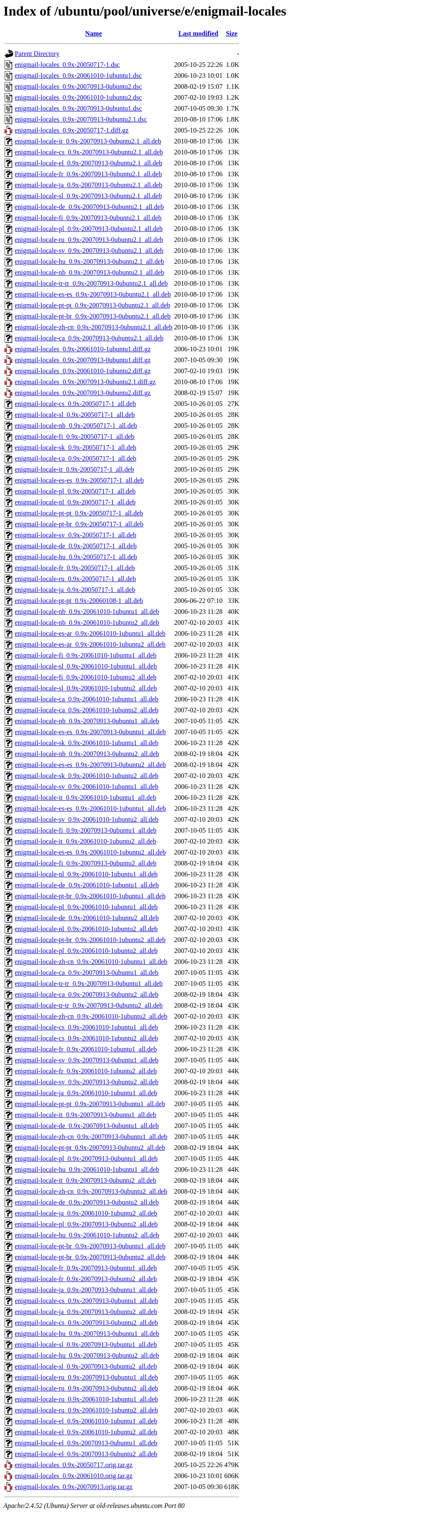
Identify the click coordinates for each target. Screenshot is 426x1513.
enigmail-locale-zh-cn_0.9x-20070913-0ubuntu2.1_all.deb (94, 327)
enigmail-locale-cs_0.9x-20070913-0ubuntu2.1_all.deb (89, 152)
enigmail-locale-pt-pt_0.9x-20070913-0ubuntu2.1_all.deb (92, 305)
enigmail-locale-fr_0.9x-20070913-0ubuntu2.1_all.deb (88, 174)
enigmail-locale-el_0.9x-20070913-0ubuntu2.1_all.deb (88, 163)
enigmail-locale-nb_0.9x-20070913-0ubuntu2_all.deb (87, 753)
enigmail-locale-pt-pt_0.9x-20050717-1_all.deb (79, 513)
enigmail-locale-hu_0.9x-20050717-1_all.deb (76, 556)
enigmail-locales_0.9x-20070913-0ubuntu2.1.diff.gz (85, 381)
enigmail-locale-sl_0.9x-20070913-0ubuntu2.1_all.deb (88, 195)
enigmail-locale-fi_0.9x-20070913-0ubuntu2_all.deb (86, 863)
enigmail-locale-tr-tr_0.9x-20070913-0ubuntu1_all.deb (89, 983)
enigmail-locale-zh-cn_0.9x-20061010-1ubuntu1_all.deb (91, 961)
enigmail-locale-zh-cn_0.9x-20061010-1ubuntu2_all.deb (91, 1016)
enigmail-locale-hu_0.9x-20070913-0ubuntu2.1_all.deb (89, 261)
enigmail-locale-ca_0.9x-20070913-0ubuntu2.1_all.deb (89, 338)
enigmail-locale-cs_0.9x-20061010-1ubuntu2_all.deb (86, 1038)
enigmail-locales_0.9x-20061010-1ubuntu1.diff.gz (83, 349)
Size (232, 33)
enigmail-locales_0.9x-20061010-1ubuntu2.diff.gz (83, 370)
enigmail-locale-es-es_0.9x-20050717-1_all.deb (79, 480)
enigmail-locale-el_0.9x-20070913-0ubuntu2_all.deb (86, 1453)
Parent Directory (37, 53)
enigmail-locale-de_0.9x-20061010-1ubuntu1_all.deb (87, 885)
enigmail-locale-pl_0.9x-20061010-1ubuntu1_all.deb (86, 906)
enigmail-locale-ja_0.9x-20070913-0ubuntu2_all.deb (86, 1311)
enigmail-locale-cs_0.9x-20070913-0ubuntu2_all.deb (86, 1322)
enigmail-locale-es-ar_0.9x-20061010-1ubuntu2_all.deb (90, 644)
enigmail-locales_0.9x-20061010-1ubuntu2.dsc (78, 97)
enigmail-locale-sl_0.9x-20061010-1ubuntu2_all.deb (86, 688)
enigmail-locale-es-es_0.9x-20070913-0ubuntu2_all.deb (90, 764)
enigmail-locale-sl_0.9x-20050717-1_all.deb (75, 414)
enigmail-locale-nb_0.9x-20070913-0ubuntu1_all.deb (87, 721)
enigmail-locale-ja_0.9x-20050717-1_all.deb (75, 589)
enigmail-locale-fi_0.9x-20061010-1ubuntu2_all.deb (86, 677)
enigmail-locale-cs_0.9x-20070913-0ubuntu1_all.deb (86, 1300)
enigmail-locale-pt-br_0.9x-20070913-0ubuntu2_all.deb (90, 1257)
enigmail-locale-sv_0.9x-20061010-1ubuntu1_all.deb (86, 786)
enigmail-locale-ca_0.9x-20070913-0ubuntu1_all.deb (86, 972)
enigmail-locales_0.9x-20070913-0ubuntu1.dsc (78, 108)
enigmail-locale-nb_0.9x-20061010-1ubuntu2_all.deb (87, 622)
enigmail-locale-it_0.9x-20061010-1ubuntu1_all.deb (85, 797)
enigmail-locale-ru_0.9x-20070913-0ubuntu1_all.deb (86, 1377)
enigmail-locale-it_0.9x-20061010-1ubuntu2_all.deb (85, 841)
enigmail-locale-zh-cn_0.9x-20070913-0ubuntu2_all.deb (91, 1191)
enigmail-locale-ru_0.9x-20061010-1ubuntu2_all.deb (86, 1410)
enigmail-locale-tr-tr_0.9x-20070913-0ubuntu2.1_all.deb (91, 283)
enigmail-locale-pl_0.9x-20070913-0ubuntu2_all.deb (86, 1224)
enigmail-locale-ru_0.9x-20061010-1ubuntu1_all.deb (86, 1399)
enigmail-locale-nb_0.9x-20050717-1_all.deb (76, 425)
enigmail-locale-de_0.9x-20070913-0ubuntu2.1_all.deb (89, 206)
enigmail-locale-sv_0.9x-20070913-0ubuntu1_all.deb (86, 1060)
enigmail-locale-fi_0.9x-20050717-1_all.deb (74, 436)
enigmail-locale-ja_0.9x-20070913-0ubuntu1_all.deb (86, 1289)
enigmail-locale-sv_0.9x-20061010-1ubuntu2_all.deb (86, 819)
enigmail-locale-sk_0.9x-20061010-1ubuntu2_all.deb (86, 775)
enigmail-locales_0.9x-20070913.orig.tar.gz (74, 1486)
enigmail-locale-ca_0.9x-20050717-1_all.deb (75, 458)
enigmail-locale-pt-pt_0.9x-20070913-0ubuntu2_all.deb (90, 1147)
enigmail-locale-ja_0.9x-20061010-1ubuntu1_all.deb (86, 1092)
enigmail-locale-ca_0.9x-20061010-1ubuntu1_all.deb (86, 699)
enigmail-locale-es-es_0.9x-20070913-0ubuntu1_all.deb (90, 731)
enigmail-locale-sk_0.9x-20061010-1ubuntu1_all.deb (86, 742)
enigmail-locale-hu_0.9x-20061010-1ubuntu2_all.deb (87, 1235)
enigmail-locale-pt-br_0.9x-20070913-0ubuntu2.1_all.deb (92, 316)
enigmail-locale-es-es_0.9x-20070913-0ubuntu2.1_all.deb (93, 294)
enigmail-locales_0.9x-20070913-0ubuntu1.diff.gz (83, 360)
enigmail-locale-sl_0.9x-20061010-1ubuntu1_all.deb (86, 666)
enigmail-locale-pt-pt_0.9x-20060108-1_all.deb (79, 600)
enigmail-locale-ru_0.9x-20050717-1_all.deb (75, 578)
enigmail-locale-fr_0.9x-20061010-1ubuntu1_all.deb (86, 1049)
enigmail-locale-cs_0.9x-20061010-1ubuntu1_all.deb (86, 1027)
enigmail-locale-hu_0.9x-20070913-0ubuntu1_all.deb (87, 1333)
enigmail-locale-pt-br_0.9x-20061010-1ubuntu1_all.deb (90, 896)
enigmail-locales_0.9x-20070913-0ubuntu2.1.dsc (81, 119)
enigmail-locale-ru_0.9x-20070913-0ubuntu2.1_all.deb (89, 239)
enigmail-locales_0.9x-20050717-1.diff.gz (71, 130)
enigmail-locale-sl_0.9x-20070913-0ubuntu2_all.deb (86, 1366)
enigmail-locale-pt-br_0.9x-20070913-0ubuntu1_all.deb (90, 1246)
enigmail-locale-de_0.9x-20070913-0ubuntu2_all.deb (87, 1202)
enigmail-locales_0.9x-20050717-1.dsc (67, 64)
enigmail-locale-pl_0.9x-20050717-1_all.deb (75, 491)
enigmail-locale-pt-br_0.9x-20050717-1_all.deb (79, 524)
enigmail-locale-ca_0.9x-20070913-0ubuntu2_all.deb (86, 994)
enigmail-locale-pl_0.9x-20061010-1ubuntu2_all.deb (86, 950)
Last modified (198, 33)
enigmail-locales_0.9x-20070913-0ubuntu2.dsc (78, 86)
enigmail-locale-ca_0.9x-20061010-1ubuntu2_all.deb (86, 710)
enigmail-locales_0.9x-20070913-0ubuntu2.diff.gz (83, 392)
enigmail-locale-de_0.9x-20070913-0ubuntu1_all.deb (87, 1125)
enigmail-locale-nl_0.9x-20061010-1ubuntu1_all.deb (86, 874)
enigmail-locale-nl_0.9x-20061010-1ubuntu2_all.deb (86, 928)
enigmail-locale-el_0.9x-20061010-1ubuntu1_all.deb (86, 1421)
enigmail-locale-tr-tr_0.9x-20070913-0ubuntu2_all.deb (89, 1005)
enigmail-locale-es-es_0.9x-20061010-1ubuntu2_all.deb (90, 852)
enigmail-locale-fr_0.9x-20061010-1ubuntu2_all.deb (86, 1071)
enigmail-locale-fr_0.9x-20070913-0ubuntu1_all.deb (86, 1267)
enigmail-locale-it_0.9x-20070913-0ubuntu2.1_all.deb (88, 141)
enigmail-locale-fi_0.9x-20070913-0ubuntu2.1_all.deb (88, 217)
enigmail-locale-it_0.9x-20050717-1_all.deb (74, 469)
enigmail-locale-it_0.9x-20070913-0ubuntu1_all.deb (85, 1114)
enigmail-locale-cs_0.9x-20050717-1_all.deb (75, 403)
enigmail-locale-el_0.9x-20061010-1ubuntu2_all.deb (86, 1432)
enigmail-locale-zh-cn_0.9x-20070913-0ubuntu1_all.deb (91, 1136)
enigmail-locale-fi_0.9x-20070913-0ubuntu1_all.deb (86, 830)
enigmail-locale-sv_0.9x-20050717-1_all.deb (75, 535)
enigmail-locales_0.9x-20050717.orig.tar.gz (74, 1464)
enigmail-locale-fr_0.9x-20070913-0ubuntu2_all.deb (86, 1278)
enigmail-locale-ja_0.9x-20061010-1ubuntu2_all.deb (86, 1213)
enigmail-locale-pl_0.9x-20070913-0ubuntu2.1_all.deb (88, 228)
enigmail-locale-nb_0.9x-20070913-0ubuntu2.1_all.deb (89, 272)
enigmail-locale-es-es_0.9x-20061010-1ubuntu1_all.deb (90, 808)
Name (93, 33)
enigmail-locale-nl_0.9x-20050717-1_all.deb (75, 502)
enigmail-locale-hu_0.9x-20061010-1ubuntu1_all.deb (87, 1169)
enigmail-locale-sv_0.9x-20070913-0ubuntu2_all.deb (86, 1082)
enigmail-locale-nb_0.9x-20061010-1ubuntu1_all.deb (87, 611)
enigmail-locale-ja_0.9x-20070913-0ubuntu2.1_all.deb (88, 184)
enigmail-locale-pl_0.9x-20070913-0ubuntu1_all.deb (86, 1158)
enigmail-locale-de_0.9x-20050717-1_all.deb (76, 545)
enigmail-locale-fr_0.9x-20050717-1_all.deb (75, 567)
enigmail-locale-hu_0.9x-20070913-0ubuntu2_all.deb (87, 1355)
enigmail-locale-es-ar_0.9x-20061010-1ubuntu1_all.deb (90, 633)
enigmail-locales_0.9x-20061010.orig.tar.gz (74, 1475)
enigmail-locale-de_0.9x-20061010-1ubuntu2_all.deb (87, 917)
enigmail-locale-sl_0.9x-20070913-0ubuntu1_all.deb (86, 1344)
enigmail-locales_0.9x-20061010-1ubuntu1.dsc (78, 75)
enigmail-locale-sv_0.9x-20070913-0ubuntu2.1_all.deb (89, 250)
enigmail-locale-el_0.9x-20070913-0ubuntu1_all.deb (86, 1443)
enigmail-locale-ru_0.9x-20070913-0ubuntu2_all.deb (86, 1388)
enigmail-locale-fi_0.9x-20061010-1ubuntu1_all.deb (86, 655)
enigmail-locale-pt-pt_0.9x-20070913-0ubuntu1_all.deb (90, 1103)
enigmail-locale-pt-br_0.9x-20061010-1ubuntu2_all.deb (90, 939)
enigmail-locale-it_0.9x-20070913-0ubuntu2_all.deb (85, 1180)
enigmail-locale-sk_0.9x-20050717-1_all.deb (75, 447)
